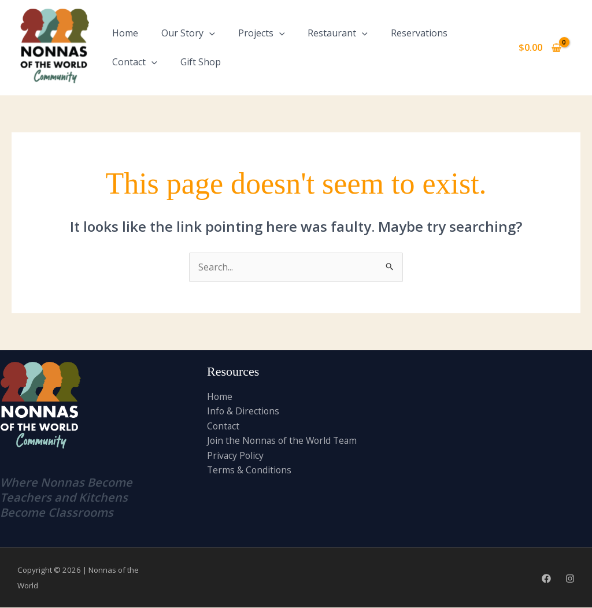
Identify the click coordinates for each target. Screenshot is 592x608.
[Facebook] (546, 578)
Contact (134, 61)
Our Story (188, 33)
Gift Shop (200, 61)
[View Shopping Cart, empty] (539, 47)
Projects (261, 33)
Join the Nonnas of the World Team (284, 441)
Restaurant (338, 33)
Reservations (419, 33)
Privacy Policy (236, 456)
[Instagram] (570, 578)
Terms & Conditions (250, 470)
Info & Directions (243, 411)
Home (125, 33)
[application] (209, 33)
